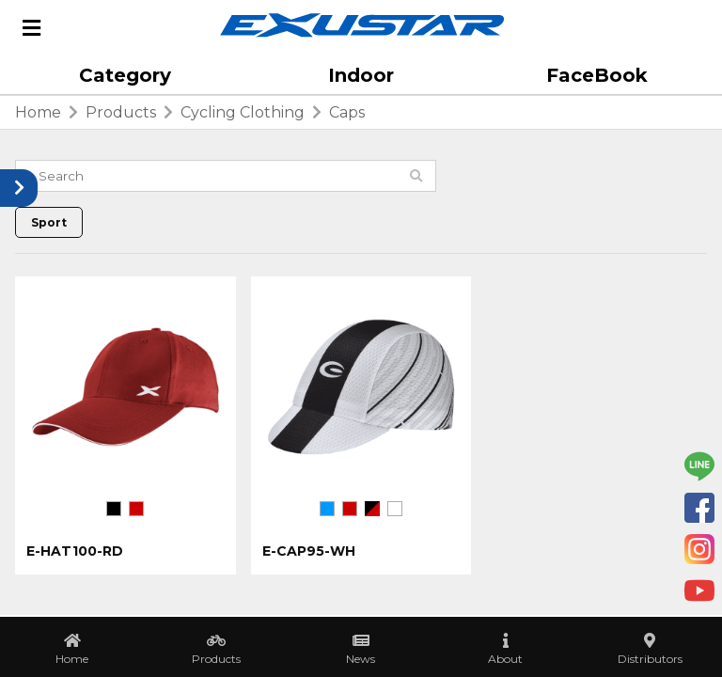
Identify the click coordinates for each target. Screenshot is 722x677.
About (505, 659)
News (360, 659)
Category (125, 75)
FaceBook (597, 75)
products (121, 112)
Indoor (361, 75)
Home (71, 659)
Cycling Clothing (242, 112)
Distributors (650, 659)
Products (216, 659)
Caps (347, 112)
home (38, 112)
